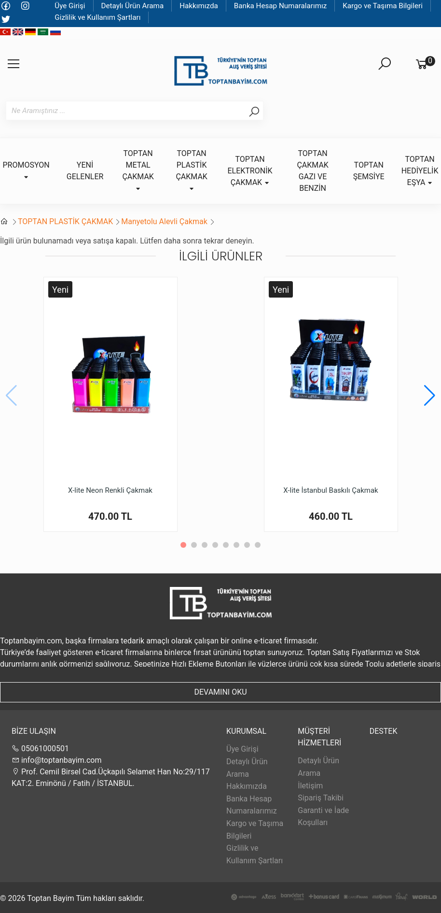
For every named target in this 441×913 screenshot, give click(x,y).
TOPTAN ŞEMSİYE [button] (369, 170)
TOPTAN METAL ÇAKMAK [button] (137, 170)
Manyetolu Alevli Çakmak (164, 221)
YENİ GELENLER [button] (85, 170)
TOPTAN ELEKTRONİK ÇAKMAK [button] (249, 171)
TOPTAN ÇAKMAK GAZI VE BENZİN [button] (312, 171)
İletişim (310, 785)
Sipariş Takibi (321, 797)
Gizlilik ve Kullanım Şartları (97, 17)
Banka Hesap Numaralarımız (280, 5)
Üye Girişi (70, 5)
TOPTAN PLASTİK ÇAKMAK (65, 221)
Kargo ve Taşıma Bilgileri (383, 5)
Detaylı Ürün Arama (132, 5)
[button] (429, 395)
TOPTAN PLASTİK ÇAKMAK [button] (191, 170)
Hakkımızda (198, 5)
